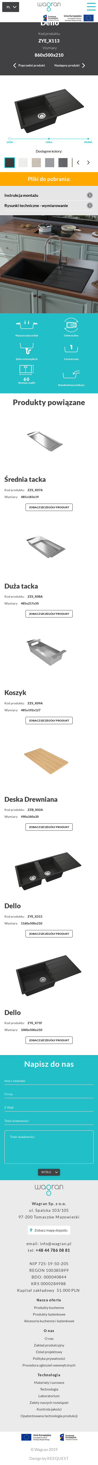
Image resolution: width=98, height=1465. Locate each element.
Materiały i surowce (49, 1382)
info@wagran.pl (56, 1243)
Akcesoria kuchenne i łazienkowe (49, 1321)
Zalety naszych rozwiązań (49, 1402)
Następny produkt (67, 65)
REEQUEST (58, 1458)
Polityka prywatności (49, 1358)
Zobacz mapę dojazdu (51, 1230)
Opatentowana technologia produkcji (49, 1416)
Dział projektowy (49, 1352)
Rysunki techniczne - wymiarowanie (36, 205)
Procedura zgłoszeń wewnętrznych (49, 1365)
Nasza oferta (49, 1300)
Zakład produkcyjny (49, 1345)
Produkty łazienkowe (49, 1314)
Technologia (49, 1375)
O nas (49, 1331)
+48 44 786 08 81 (53, 1250)
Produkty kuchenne (49, 1307)
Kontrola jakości (49, 1409)
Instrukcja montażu (21, 195)
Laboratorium (49, 1396)
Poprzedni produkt (31, 65)
